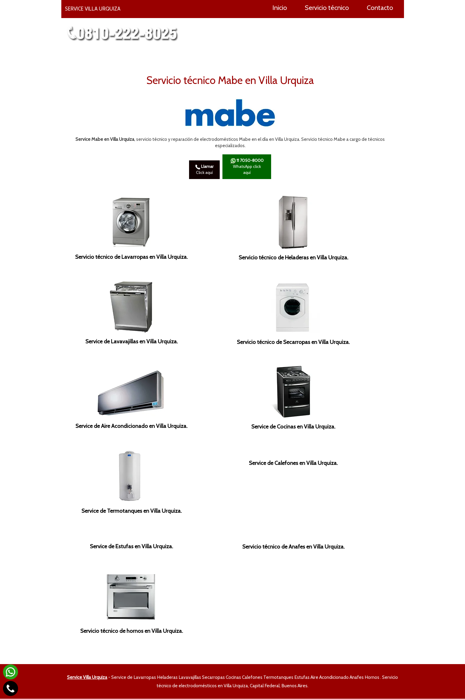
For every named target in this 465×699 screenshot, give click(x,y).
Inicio (279, 7)
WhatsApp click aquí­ (247, 167)
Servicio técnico (327, 7)
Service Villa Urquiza (87, 677)
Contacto (380, 7)
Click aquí (204, 170)
